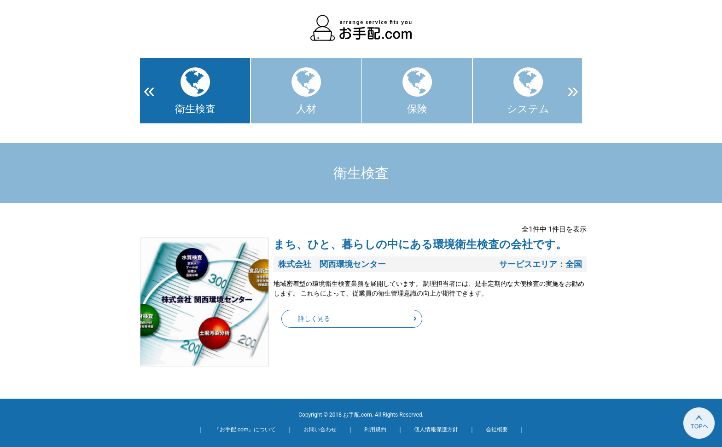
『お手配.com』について (245, 429)
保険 (417, 109)
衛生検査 (195, 109)
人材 (306, 109)
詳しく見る (314, 318)
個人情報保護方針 (436, 429)
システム (528, 109)
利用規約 (375, 429)
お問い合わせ (320, 429)
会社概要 (497, 429)
